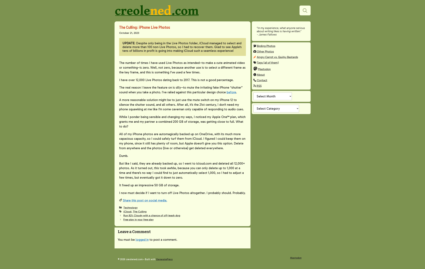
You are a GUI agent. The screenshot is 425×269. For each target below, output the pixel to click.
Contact (262, 80)
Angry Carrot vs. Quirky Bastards (277, 57)
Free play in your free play (138, 219)
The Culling (140, 211)
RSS (259, 85)
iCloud (127, 211)
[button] (305, 10)
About (261, 74)
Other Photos (265, 51)
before (231, 92)
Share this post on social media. (145, 200)
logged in (142, 240)
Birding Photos (266, 46)
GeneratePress (164, 259)
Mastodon (264, 69)
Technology (130, 207)
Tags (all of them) (268, 62)
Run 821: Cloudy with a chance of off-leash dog (151, 215)
